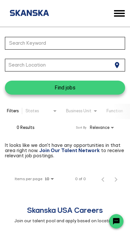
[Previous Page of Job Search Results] (102, 178)
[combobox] (61, 43)
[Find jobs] (65, 88)
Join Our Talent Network (70, 150)
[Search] (65, 88)
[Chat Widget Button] (116, 221)
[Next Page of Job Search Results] (115, 178)
